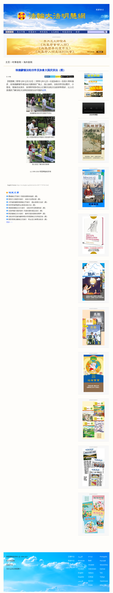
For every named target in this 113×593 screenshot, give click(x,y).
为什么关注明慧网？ (13, 569)
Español (81, 577)
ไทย (101, 573)
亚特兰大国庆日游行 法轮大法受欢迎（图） (24, 199)
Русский (103, 561)
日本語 (90, 577)
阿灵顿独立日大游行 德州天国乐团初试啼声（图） (27, 214)
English (80, 573)
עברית (90, 557)
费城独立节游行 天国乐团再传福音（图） (23, 196)
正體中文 (71, 557)
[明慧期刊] (32, 32)
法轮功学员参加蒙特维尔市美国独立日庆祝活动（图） (28, 216)
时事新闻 (16, 62)
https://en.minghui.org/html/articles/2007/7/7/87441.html (33, 185)
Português (103, 557)
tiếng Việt (103, 585)
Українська (104, 581)
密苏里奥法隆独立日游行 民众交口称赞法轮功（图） (28, 219)
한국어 (90, 581)
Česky (80, 565)
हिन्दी (89, 561)
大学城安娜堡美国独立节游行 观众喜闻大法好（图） (28, 202)
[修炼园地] (44, 32)
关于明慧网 (10, 561)
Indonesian (92, 569)
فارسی (80, 581)
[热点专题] (21, 32)
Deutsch (81, 569)
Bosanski (81, 561)
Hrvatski (91, 565)
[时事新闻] (9, 32)
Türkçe (102, 577)
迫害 (44, 90)
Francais (81, 585)
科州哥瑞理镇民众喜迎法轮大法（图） (22, 205)
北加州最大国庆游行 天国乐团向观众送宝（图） (26, 211)
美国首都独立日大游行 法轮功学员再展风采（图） (27, 208)
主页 (8, 62)
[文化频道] (55, 32)
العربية (80, 557)
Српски (102, 569)
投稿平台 (9, 565)
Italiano (90, 573)
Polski (90, 585)
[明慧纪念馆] (67, 32)
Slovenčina (104, 565)
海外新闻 (28, 62)
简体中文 (71, 561)
